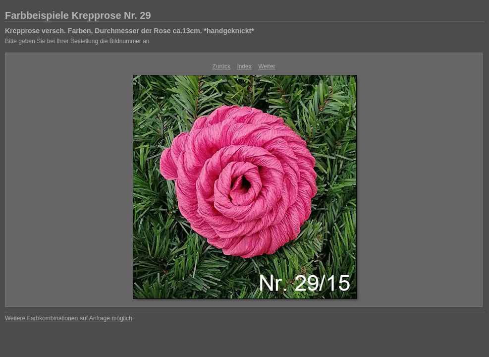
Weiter (266, 66)
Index (244, 66)
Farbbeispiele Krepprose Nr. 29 (78, 15)
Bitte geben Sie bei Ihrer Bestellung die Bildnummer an (77, 41)
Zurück (221, 66)
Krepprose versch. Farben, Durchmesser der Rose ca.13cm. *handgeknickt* (129, 31)
